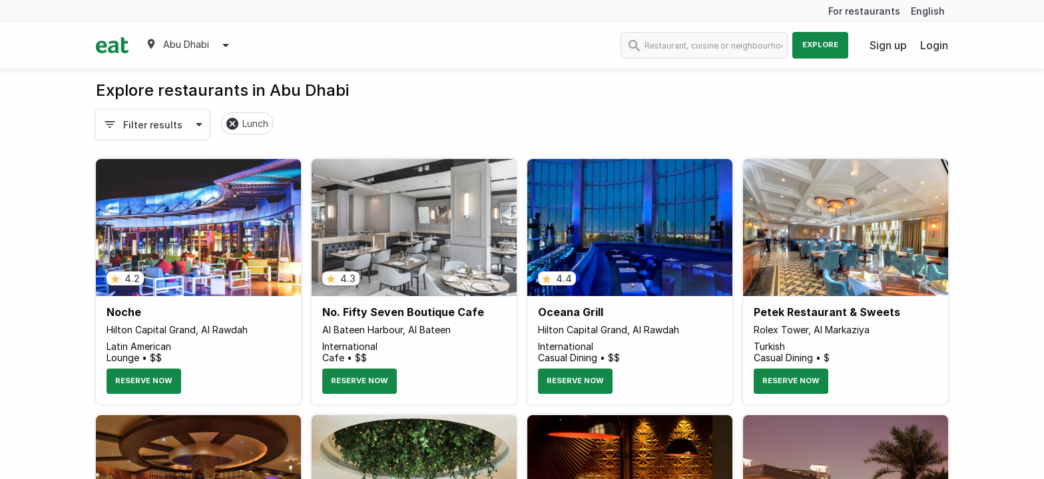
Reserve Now (143, 380)
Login (934, 45)
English (928, 11)
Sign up (888, 45)
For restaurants (864, 11)
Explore (820, 44)
